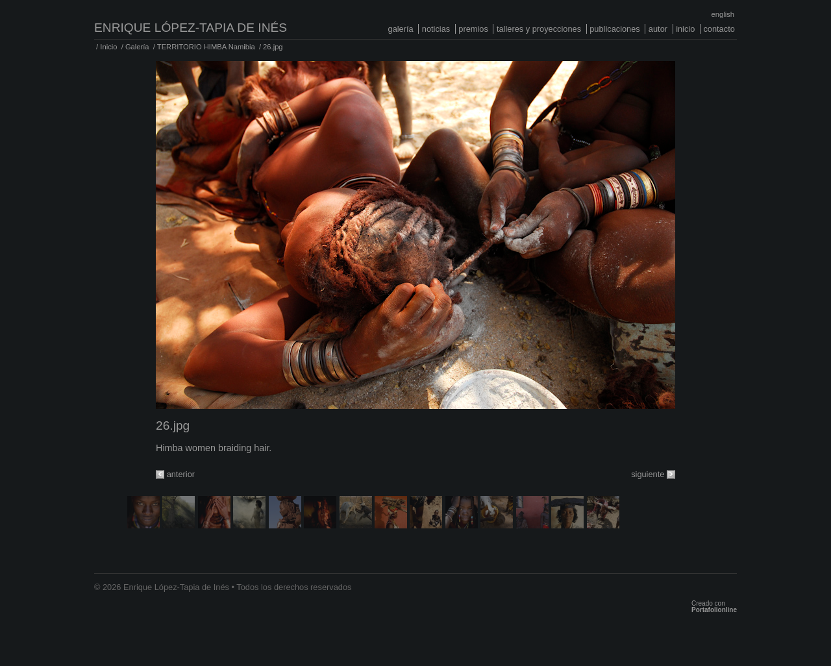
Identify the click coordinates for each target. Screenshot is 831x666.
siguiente (647, 474)
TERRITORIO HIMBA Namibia (206, 47)
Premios (473, 29)
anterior (181, 474)
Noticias (436, 29)
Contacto (718, 29)
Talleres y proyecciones (539, 29)
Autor (658, 29)
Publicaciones (614, 29)
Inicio (685, 29)
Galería (401, 29)
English (723, 14)
